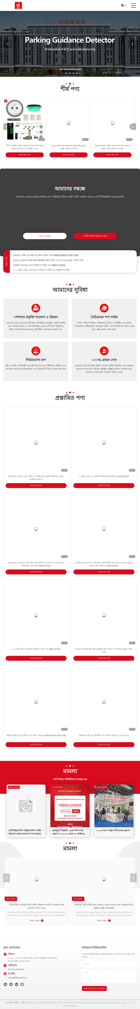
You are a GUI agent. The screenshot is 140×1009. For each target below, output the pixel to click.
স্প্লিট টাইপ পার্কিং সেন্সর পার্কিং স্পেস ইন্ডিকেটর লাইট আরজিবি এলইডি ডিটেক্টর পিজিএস (36, 478)
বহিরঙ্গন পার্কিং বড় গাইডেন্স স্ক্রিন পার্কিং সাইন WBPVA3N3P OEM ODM (45, 256)
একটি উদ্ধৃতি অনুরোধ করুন (95, 236)
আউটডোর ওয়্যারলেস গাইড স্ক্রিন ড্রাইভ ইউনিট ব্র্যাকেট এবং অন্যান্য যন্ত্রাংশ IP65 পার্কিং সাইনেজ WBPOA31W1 (104, 564)
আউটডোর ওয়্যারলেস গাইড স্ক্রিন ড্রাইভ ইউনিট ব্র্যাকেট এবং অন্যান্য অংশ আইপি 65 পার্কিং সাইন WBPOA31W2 (36, 564)
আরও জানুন (44, 236)
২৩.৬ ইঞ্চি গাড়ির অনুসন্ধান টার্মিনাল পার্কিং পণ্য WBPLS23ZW (36, 649)
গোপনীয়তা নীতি (12, 1003)
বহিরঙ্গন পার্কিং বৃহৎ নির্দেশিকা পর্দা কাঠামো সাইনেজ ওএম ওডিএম (104, 735)
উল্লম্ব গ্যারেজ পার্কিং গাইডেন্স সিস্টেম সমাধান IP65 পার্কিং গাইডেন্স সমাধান (112, 147)
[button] (7, 44)
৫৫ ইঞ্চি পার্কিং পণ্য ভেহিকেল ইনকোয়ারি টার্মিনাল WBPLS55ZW (104, 476)
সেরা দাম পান (25, 155)
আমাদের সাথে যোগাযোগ (94, 988)
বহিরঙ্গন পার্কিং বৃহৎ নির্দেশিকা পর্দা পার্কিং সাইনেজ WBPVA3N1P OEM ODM (36, 735)
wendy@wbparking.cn (17, 978)
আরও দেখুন (36, 920)
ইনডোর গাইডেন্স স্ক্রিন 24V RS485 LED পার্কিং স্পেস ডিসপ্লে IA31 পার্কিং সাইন (48, 261)
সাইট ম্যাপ (25, 1003)
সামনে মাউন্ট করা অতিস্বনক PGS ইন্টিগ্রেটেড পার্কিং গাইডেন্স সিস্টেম (68, 147)
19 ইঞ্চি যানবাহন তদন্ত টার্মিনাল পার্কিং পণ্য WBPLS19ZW (39, 266)
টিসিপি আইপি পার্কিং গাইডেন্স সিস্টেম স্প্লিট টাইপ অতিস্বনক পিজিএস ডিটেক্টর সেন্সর (25, 147)
